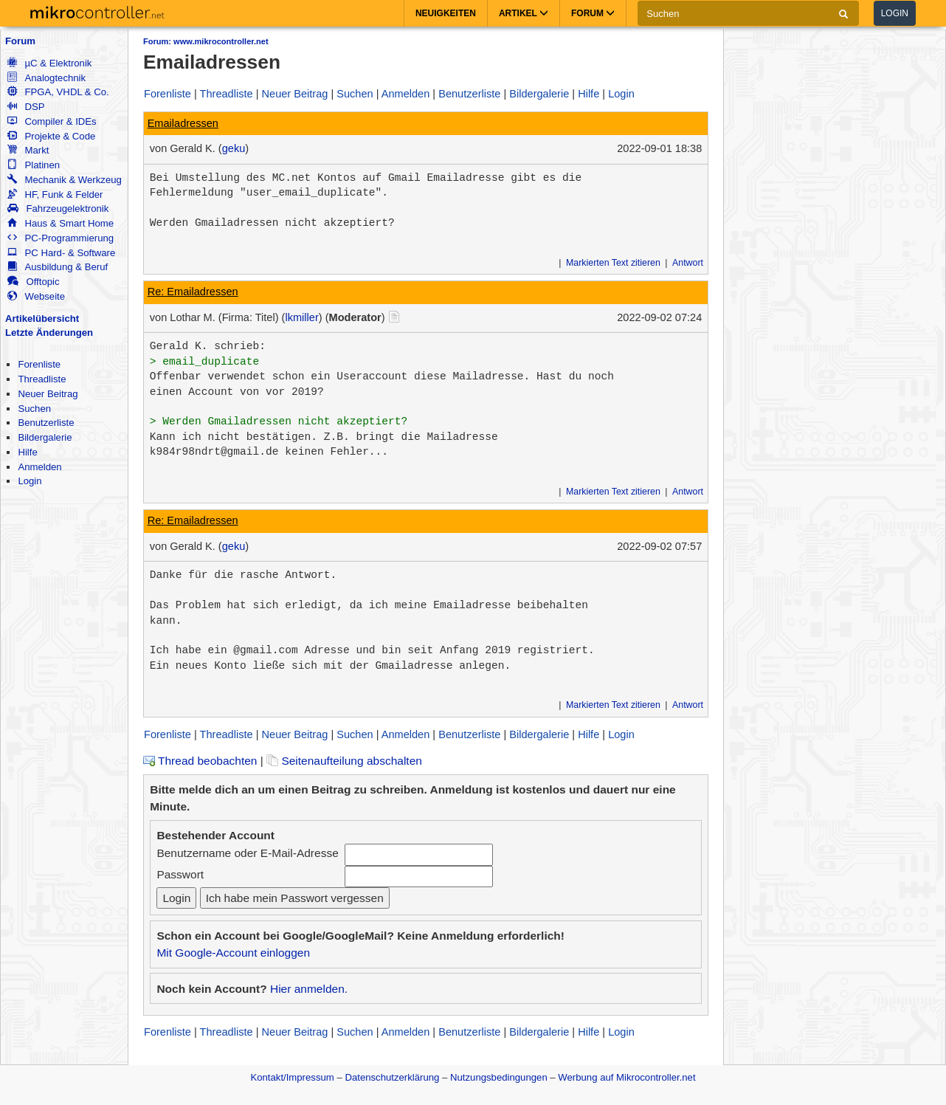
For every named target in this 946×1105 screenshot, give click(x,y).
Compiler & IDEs (51, 121)
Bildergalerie (45, 437)
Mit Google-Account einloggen (233, 952)
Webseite (36, 296)
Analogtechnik (46, 77)
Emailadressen (183, 123)
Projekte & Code (51, 136)
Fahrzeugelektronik (57, 208)
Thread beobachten (200, 760)
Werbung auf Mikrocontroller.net (626, 1077)
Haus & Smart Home (60, 223)
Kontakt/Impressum (292, 1077)
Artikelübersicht (42, 318)
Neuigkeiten (445, 13)
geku (234, 148)
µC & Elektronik (49, 63)
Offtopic (33, 281)
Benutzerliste (46, 422)
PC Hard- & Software (61, 252)
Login (894, 13)
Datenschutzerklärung (392, 1077)
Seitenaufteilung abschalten (344, 760)
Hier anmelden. (309, 988)
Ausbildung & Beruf (57, 266)
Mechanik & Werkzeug (64, 179)
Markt (28, 150)
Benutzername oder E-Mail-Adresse (247, 853)
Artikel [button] (523, 13)
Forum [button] (593, 13)
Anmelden (39, 466)
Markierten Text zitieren (613, 263)
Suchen (34, 408)
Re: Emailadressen (193, 291)
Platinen (33, 165)
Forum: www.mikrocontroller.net (206, 41)
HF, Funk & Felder (55, 194)
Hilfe (27, 452)
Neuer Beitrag (47, 393)
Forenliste (39, 364)
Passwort (180, 874)
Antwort (687, 263)
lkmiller (301, 317)
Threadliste (42, 379)
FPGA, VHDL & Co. (57, 91)
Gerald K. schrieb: (208, 346)
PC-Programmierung (60, 238)
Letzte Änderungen (49, 332)
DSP (25, 106)
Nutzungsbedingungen (499, 1077)
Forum (20, 41)
